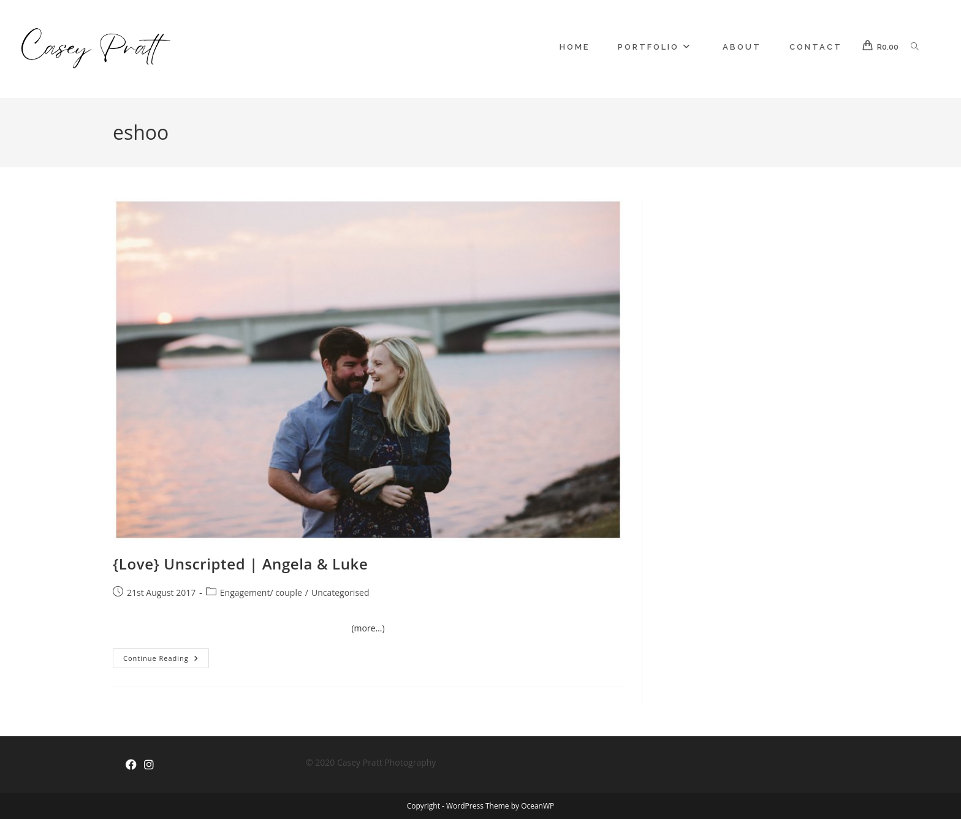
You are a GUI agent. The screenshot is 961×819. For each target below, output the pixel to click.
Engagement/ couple (261, 592)
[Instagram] (149, 764)
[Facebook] (131, 764)
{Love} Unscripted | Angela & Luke (240, 564)
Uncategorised (340, 592)
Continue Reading (166, 660)
